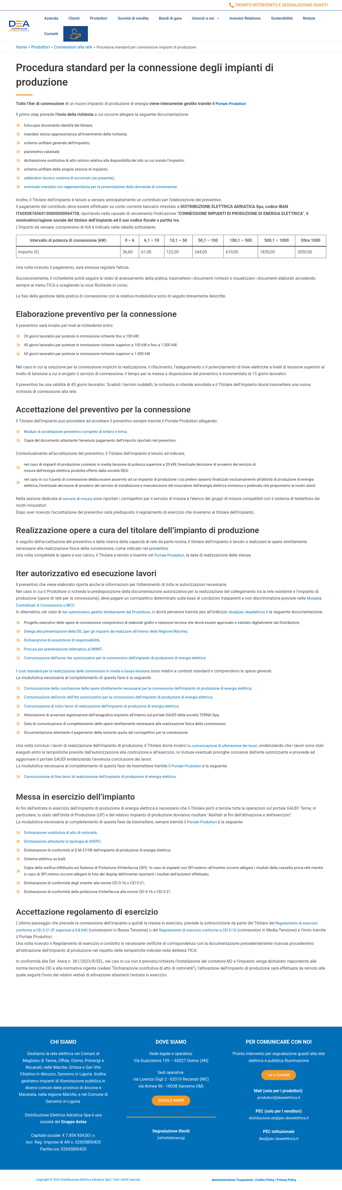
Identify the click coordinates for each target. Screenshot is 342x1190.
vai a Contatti (279, 1075)
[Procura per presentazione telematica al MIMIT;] (63, 680)
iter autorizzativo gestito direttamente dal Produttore (110, 627)
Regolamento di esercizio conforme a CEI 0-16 (208, 971)
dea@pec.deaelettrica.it (258, 627)
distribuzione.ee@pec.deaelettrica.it (279, 1119)
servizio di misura (79, 514)
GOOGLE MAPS (171, 1101)
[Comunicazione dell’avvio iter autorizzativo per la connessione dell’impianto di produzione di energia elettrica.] (120, 690)
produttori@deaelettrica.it (278, 1099)
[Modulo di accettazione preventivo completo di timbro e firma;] (77, 437)
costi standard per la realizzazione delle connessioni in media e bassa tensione (90, 703)
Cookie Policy (264, 1180)
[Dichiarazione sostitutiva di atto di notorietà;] (60, 869)
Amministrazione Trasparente (232, 1180)
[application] (202, 18)
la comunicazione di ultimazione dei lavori (226, 781)
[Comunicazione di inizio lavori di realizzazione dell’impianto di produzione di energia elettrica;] (105, 740)
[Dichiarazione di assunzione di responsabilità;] (62, 671)
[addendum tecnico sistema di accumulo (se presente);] (70, 180)
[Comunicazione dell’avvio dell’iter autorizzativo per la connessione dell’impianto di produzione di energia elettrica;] (123, 730)
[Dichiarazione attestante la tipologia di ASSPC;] (62, 878)
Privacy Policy (286, 1180)
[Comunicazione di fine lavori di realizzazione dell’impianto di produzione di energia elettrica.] (104, 813)
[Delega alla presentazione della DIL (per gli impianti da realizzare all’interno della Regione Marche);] (110, 661)
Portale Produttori (232, 102)
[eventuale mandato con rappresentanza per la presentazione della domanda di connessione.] (104, 190)
